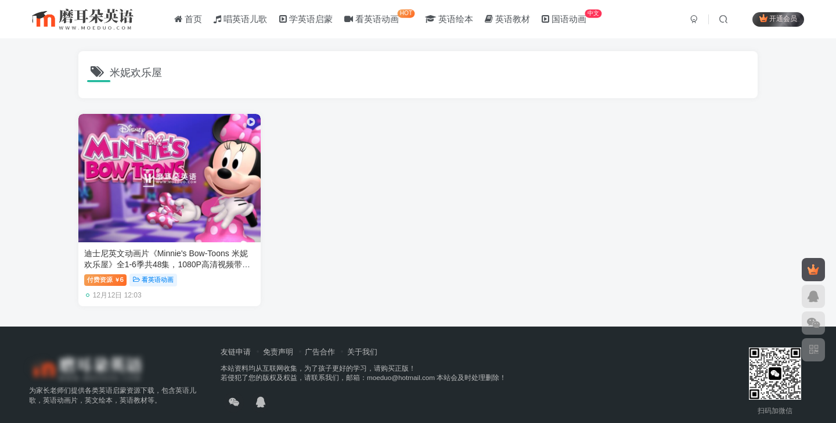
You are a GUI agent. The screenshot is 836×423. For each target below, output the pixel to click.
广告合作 (320, 338)
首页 (188, 19)
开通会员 (778, 19)
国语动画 (571, 17)
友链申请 (236, 338)
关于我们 (362, 338)
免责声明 (278, 338)
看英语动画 (379, 17)
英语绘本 (449, 19)
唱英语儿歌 (240, 19)
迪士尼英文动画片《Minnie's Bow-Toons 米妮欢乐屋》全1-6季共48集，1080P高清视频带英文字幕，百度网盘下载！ (159, 251)
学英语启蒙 (306, 19)
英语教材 (507, 19)
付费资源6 (105, 266)
